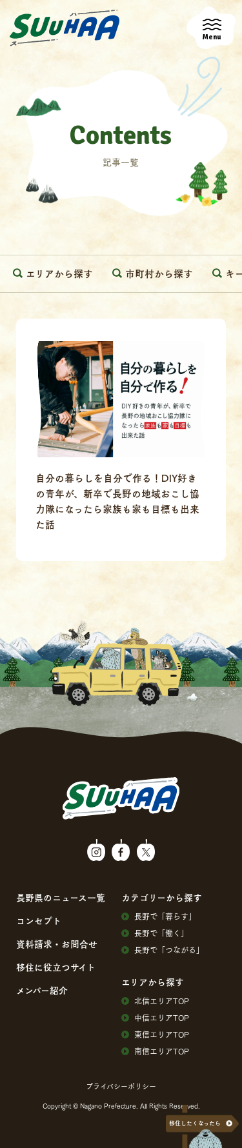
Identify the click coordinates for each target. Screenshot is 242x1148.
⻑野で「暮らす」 (158, 916)
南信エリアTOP (155, 1051)
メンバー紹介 (42, 990)
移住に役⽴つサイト (56, 966)
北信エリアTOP (155, 1001)
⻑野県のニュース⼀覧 (60, 897)
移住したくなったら (195, 1123)
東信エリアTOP (155, 1034)
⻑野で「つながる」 (162, 950)
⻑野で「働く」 (154, 933)
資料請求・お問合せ (56, 943)
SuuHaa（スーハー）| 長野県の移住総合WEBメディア (64, 28)
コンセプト (38, 920)
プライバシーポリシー (121, 1086)
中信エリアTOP (155, 1018)
